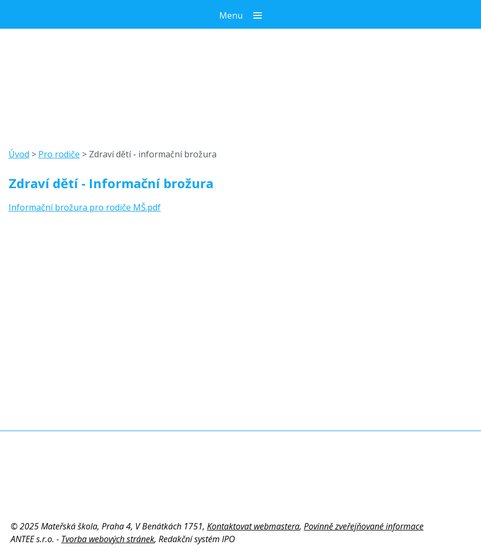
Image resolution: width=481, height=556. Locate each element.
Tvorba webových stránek (107, 539)
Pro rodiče (59, 154)
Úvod (19, 154)
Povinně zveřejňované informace (364, 526)
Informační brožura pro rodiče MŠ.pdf (85, 207)
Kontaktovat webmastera (253, 526)
